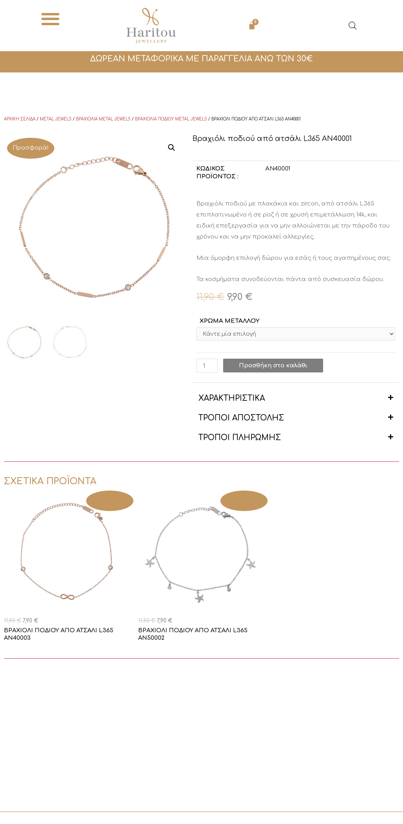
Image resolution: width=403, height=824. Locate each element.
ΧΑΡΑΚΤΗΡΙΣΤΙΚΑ (231, 399)
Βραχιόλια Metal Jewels (103, 119)
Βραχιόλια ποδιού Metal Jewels (171, 119)
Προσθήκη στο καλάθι (273, 366)
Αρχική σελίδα (19, 119)
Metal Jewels (56, 119)
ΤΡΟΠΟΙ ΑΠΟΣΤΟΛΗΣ (241, 419)
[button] (50, 18)
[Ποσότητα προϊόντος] (207, 367)
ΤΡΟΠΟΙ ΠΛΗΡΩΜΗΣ (239, 439)
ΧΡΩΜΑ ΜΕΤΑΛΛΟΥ (229, 321)
